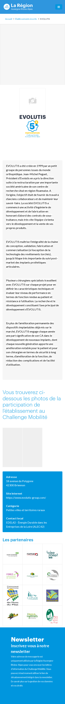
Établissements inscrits (26, 19)
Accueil (8, 19)
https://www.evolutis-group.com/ (26, 497)
